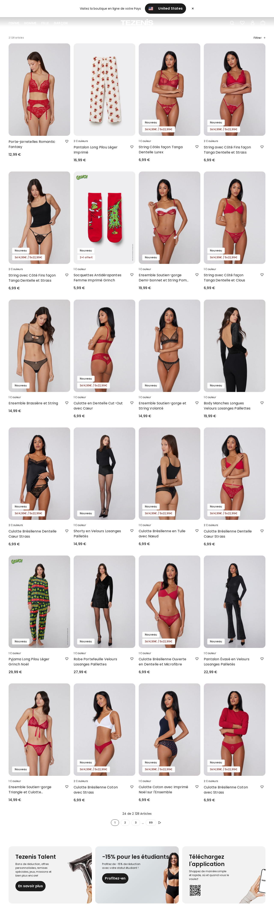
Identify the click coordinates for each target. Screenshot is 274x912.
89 (150, 822)
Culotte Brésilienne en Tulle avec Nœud (162, 534)
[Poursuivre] (160, 822)
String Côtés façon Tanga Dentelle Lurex (161, 150)
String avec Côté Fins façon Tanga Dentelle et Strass (227, 150)
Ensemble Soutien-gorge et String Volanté (162, 406)
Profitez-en (115, 878)
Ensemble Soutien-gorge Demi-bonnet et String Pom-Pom (164, 278)
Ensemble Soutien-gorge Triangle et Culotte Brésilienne (30, 790)
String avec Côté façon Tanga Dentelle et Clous (224, 278)
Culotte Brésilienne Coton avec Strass (96, 790)
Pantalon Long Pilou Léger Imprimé (96, 150)
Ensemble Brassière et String (33, 403)
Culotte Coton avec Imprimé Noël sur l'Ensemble (163, 790)
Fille (45, 23)
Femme (14, 23)
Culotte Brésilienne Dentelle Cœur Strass (33, 534)
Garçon (61, 23)
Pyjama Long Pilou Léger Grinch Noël (29, 662)
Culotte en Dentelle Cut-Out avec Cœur (98, 406)
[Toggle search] (232, 23)
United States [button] (165, 8)
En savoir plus (30, 886)
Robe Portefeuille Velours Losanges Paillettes (95, 662)
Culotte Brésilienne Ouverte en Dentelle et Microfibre (162, 662)
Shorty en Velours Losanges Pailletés (97, 534)
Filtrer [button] (259, 38)
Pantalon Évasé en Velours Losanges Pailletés (226, 662)
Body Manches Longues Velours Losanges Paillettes (227, 406)
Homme (30, 23)
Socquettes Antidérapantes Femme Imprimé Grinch (97, 278)
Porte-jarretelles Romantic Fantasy (32, 144)
